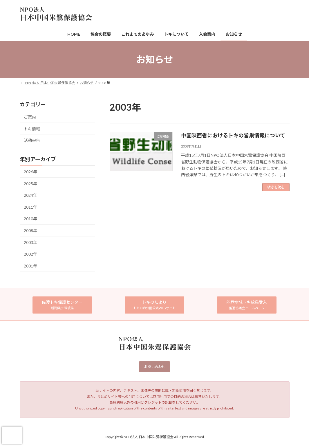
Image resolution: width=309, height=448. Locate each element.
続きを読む (276, 187)
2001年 (30, 265)
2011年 (30, 207)
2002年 (30, 254)
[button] (62, 305)
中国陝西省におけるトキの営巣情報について (233, 135)
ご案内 (30, 116)
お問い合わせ (154, 367)
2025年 (30, 183)
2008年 (30, 230)
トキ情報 (32, 128)
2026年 (30, 171)
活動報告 (32, 140)
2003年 (30, 242)
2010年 (30, 218)
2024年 (30, 195)
